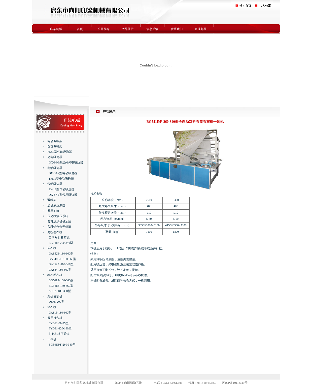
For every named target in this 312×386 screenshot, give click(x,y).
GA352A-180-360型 (61, 264)
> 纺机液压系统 (54, 205)
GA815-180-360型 (60, 312)
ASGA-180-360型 (60, 291)
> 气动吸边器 (52, 184)
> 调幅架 (49, 200)
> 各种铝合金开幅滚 (57, 226)
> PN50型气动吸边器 (57, 152)
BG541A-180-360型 (61, 280)
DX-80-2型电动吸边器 (63, 173)
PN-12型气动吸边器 (61, 189)
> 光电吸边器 (52, 157)
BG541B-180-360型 (61, 286)
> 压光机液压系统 (55, 216)
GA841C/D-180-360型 (62, 259)
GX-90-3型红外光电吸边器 (66, 162)
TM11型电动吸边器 (61, 178)
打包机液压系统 (59, 334)
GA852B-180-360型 (61, 253)
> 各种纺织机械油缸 (57, 221)
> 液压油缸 (51, 210)
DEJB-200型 (56, 301)
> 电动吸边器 (52, 168)
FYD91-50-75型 (59, 323)
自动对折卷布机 (59, 237)
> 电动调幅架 (52, 141)
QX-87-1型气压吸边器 (63, 194)
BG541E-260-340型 (61, 243)
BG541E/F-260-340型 (62, 344)
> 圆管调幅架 (52, 146)
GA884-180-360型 (60, 269)
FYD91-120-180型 (60, 328)
